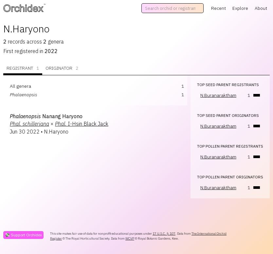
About (261, 8)
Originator (62, 68)
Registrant (23, 68)
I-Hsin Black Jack (81, 123)
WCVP (129, 238)
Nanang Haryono (46, 116)
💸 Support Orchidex (23, 234)
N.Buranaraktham (218, 95)
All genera (20, 86)
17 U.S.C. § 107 (164, 233)
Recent (218, 8)
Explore (240, 8)
